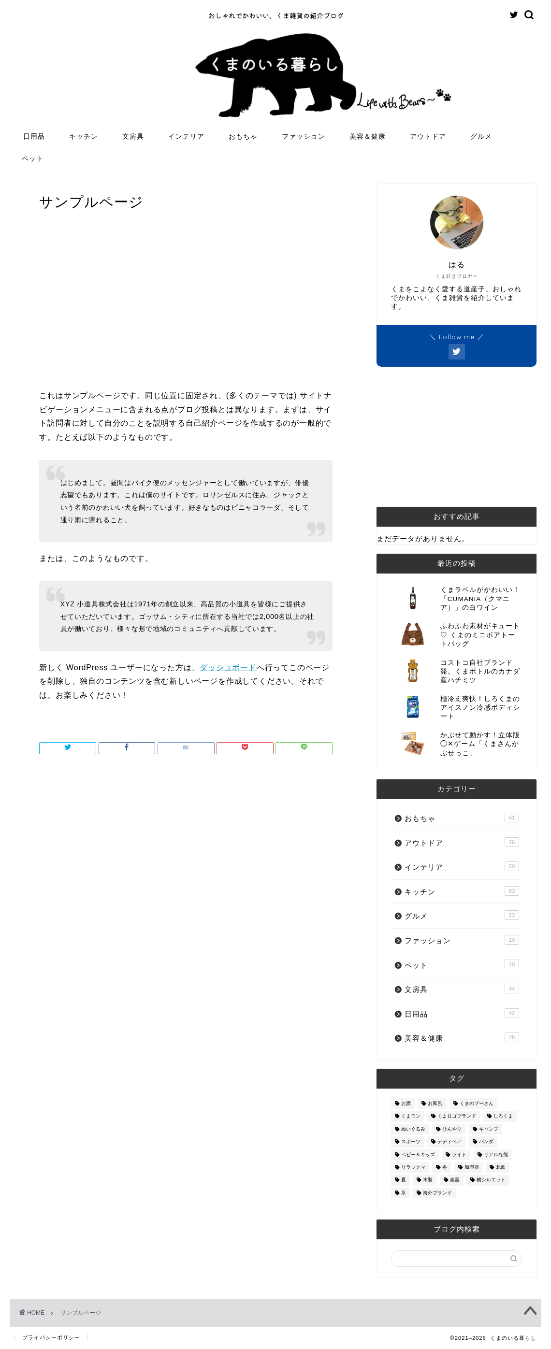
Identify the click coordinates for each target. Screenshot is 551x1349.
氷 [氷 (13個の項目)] (403, 1192)
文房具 (133, 136)
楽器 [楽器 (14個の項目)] (455, 1180)
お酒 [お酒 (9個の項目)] (406, 1103)
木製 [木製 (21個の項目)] (428, 1180)
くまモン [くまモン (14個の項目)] (410, 1116)
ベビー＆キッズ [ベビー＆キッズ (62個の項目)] (418, 1154)
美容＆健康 (367, 136)
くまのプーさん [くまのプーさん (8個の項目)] (476, 1103)
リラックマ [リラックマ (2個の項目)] (413, 1167)
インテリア (186, 136)
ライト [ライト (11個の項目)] (459, 1154)
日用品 (34, 136)
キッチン (83, 136)
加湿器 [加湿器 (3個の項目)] (471, 1167)
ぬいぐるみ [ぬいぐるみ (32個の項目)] (413, 1129)
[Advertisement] (186, 306)
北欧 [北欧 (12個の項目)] (501, 1167)
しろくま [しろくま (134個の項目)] (503, 1116)
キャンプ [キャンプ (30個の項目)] (488, 1129)
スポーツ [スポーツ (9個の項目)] (410, 1142)
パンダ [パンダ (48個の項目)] (486, 1142)
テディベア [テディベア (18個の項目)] (449, 1142)
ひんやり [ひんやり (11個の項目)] (452, 1129)
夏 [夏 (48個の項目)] (403, 1180)
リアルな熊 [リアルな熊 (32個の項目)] (496, 1154)
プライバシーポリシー (51, 1337)
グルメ (481, 136)
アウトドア (428, 136)
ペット (33, 158)
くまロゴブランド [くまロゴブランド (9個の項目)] (456, 1116)
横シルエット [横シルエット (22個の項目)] (491, 1180)
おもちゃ (243, 136)
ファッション (303, 136)
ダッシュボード (228, 667)
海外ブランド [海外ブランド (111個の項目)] (437, 1192)
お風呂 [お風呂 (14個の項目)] (435, 1103)
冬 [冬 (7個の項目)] (444, 1167)
